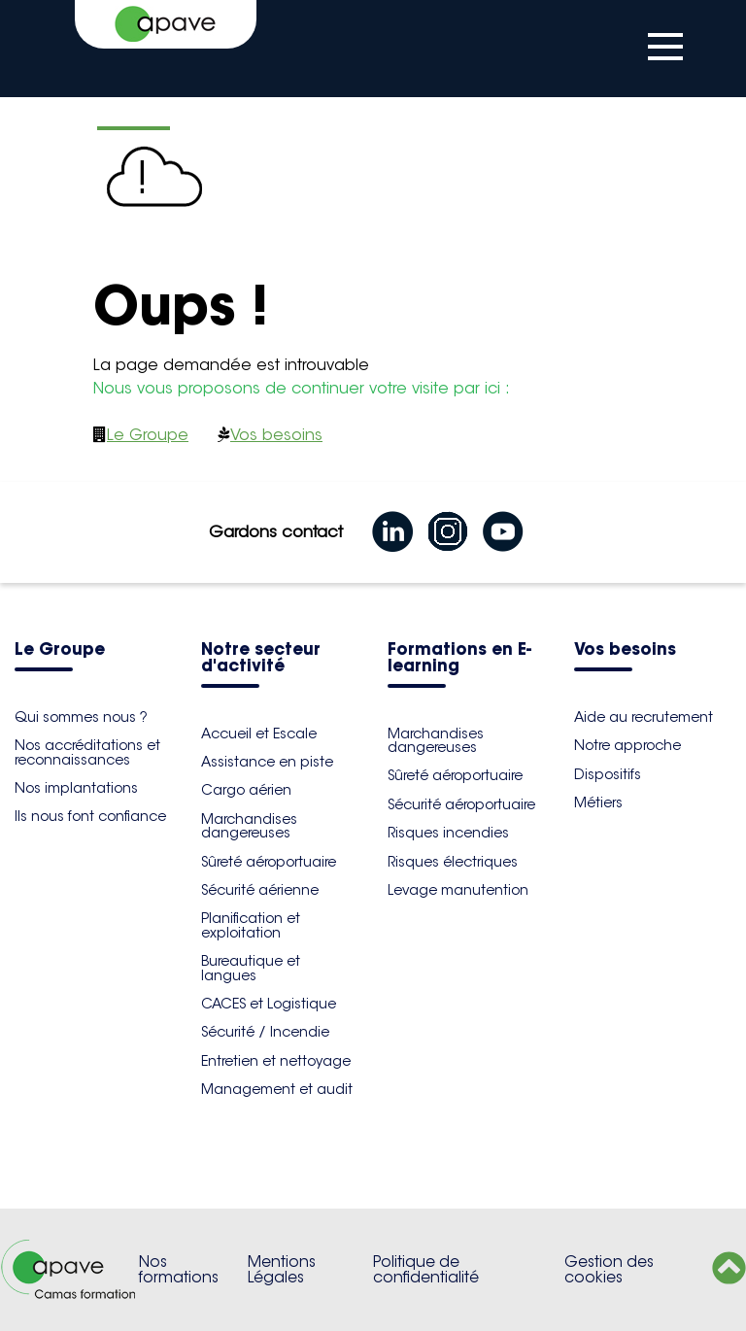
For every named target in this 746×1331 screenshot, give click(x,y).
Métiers (598, 802)
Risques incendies (448, 832)
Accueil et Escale (259, 733)
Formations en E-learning (459, 658)
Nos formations (179, 1269)
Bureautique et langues (250, 967)
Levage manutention (458, 890)
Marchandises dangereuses (249, 825)
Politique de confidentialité (426, 1269)
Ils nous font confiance (90, 816)
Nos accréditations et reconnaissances (87, 752)
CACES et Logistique (268, 1003)
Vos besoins (276, 435)
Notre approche (627, 745)
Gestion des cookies (609, 1269)
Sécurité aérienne (260, 890)
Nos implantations (76, 788)
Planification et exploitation (250, 924)
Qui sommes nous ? (81, 717)
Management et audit (277, 1089)
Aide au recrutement (643, 717)
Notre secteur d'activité (261, 658)
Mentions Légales (282, 1269)
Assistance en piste (267, 761)
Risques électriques (453, 861)
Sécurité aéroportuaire (461, 804)
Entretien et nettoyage (276, 1061)
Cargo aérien (246, 790)
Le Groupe (147, 435)
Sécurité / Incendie (265, 1032)
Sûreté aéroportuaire (268, 861)
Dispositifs (607, 774)
